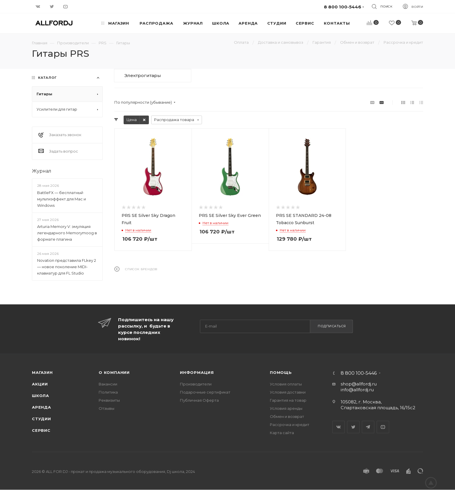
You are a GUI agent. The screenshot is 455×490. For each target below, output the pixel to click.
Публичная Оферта (199, 400)
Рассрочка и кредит (289, 424)
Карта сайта (282, 432)
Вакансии (108, 384)
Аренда (41, 407)
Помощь (281, 372)
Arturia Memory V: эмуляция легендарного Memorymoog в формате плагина (67, 233)
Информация (197, 372)
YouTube (383, 427)
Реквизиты (109, 400)
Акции (40, 384)
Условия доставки (288, 392)
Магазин (42, 372)
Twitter (353, 427)
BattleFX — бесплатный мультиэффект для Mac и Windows (61, 199)
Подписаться (332, 326)
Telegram (368, 427)
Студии (41, 418)
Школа (40, 395)
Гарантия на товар (288, 400)
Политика (108, 392)
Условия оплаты (286, 384)
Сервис (41, 430)
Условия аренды (286, 408)
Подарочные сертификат (205, 392)
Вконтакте (338, 427)
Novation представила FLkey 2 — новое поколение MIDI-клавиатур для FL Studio (66, 266)
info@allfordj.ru (357, 389)
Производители (196, 384)
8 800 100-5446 (359, 373)
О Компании (114, 372)
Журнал (41, 171)
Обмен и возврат (287, 416)
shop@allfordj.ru (359, 384)
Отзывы (106, 408)
